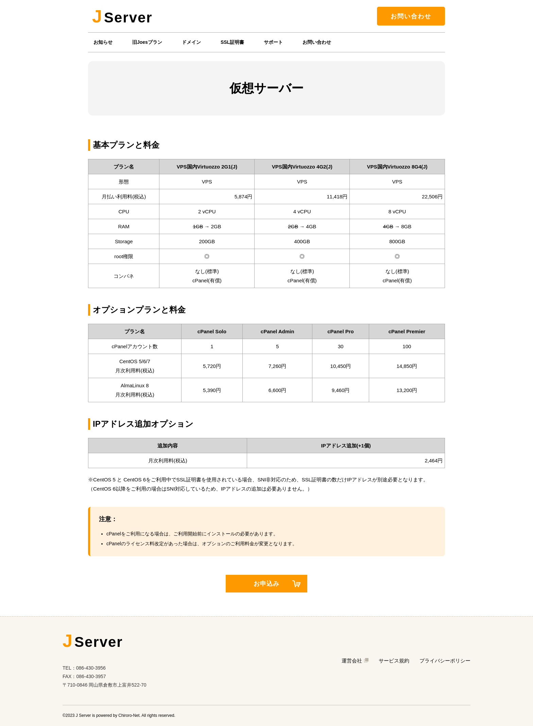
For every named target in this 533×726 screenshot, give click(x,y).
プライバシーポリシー (444, 660)
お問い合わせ (411, 16)
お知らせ (103, 42)
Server (122, 16)
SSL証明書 (232, 42)
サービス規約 (394, 660)
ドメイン (191, 42)
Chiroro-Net (128, 715)
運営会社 (355, 660)
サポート (273, 42)
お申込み (277, 583)
